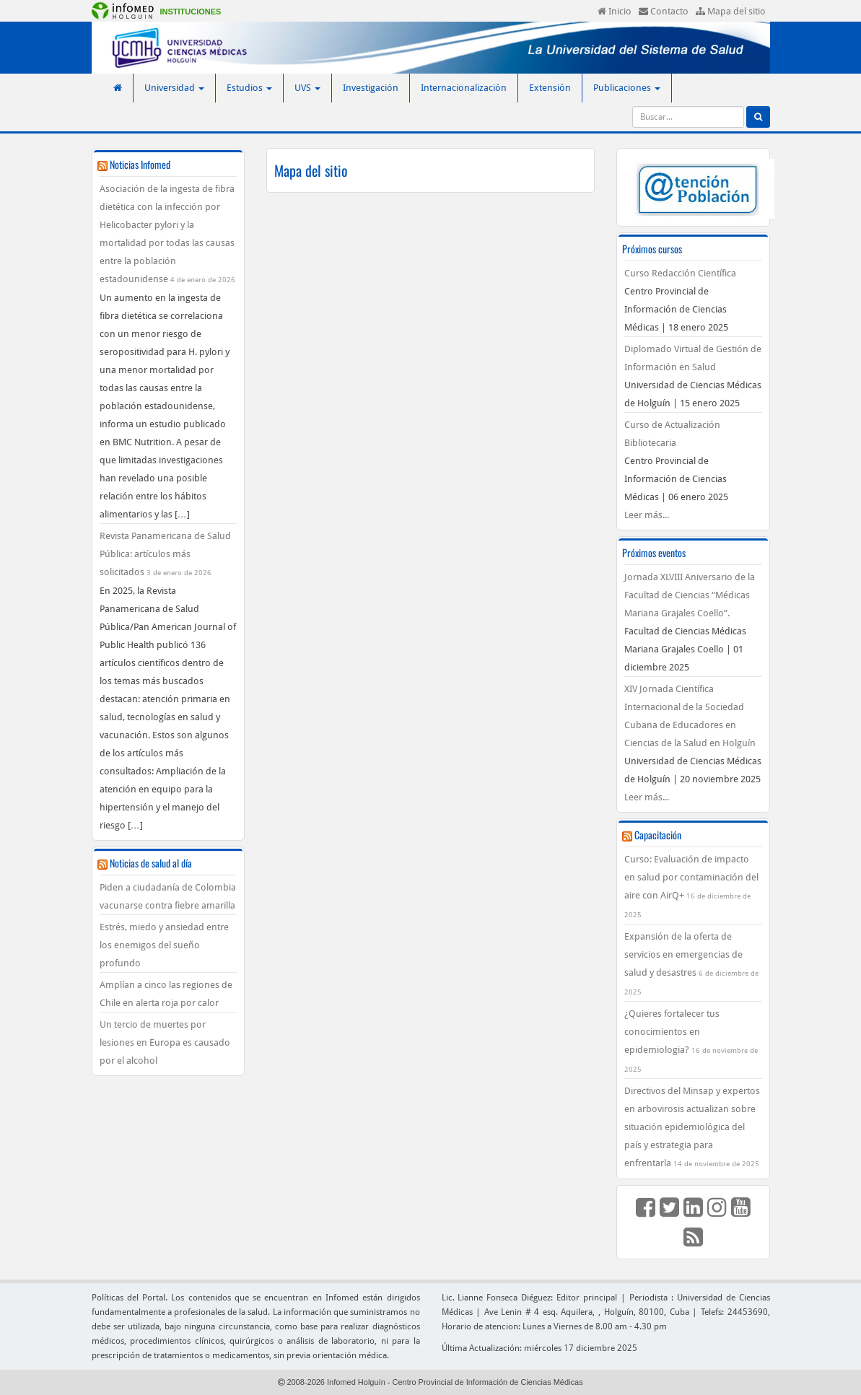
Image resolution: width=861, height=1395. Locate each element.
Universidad (174, 87)
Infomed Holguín (356, 1382)
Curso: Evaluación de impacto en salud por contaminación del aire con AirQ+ (691, 877)
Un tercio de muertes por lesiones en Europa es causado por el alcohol (165, 1042)
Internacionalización (464, 87)
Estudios (249, 87)
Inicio (614, 11)
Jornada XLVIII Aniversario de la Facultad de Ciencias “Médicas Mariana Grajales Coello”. (689, 595)
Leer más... (646, 515)
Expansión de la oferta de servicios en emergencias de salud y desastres (683, 954)
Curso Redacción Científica (680, 273)
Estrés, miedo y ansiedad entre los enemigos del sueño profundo (164, 945)
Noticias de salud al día (151, 862)
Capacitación (657, 834)
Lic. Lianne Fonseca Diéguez (496, 1298)
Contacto (664, 11)
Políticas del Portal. (130, 1298)
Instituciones (191, 11)
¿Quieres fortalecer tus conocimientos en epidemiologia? (672, 1031)
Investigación (370, 87)
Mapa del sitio (731, 11)
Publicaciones (626, 87)
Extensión (550, 87)
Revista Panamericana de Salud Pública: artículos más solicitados (165, 553)
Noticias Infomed (140, 164)
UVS (307, 87)
